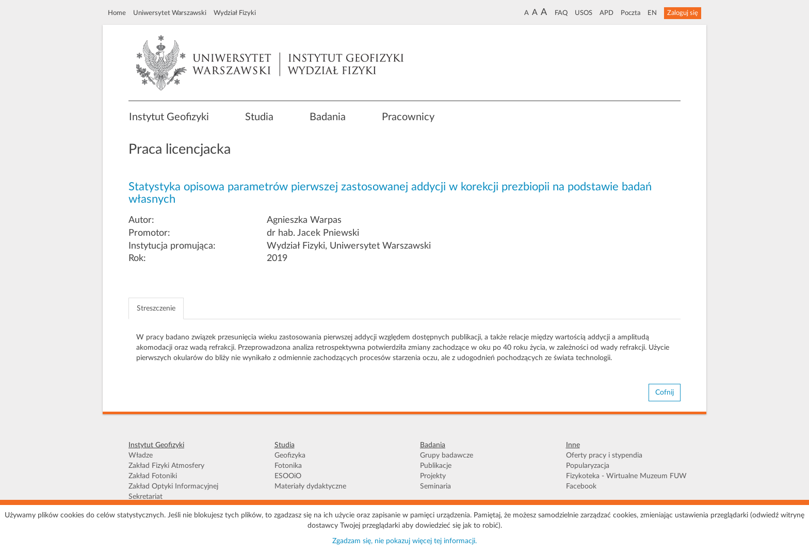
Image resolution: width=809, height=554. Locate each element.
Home (117, 13)
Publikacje (435, 465)
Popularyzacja (587, 465)
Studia (259, 117)
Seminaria (435, 486)
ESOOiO (287, 476)
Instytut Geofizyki (169, 117)
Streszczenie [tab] (156, 308)
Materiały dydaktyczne (310, 486)
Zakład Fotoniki (152, 476)
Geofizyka (289, 455)
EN (652, 13)
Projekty (433, 476)
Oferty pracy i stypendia (604, 455)
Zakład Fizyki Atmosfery (166, 465)
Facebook (581, 486)
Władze (140, 455)
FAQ (561, 13)
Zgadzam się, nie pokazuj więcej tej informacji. (404, 541)
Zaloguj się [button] (682, 13)
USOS (583, 13)
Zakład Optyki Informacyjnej (173, 486)
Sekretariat (145, 496)
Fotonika (288, 465)
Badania (328, 117)
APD (606, 13)
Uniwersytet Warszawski (169, 13)
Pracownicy (408, 117)
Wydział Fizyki (235, 13)
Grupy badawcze (446, 455)
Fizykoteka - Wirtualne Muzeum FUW (626, 476)
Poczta (630, 13)
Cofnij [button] (664, 392)
